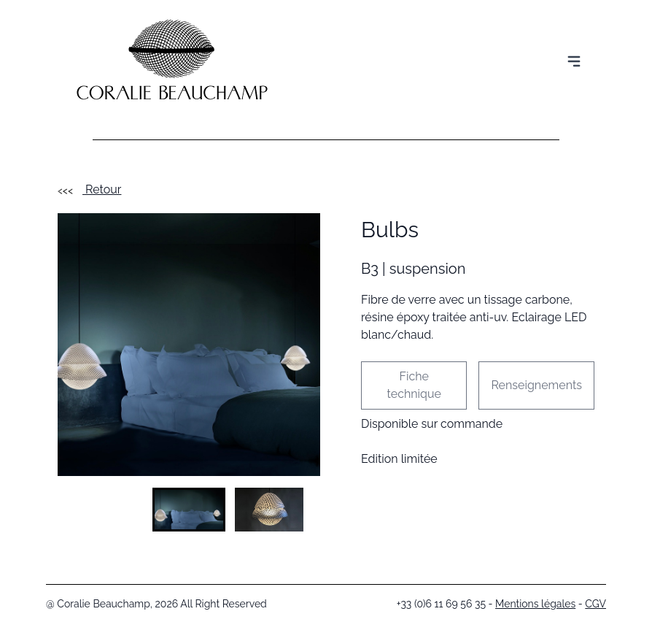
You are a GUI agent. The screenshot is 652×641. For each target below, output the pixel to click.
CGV (595, 604)
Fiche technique (414, 385)
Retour (89, 189)
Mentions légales (535, 604)
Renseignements (536, 385)
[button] (188, 509)
